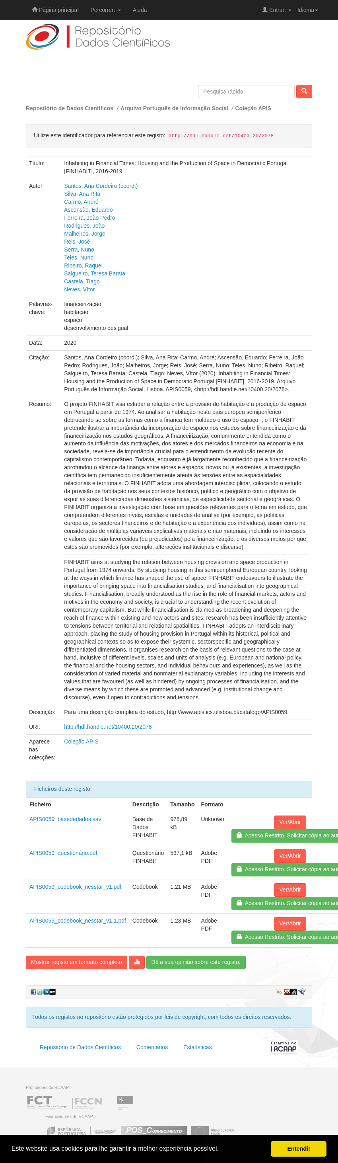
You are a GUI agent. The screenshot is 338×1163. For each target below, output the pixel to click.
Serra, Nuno (79, 249)
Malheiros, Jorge (84, 233)
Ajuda (140, 10)
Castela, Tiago (82, 281)
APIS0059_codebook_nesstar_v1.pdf (75, 887)
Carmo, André (81, 202)
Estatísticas (197, 1047)
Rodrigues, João (84, 225)
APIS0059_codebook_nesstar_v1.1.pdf (77, 920)
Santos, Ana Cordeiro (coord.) (101, 186)
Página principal (55, 10)
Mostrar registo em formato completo (76, 962)
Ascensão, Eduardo (88, 210)
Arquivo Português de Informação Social (174, 108)
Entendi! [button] (298, 1148)
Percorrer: (106, 10)
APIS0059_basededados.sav (65, 819)
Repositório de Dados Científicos (69, 108)
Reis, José (77, 241)
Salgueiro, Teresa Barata (94, 273)
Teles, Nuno (78, 257)
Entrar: (276, 10)
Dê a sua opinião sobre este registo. (196, 962)
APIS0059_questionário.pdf (63, 853)
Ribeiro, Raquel (83, 265)
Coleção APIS (253, 108)
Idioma (307, 10)
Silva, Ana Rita (82, 194)
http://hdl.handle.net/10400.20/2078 (108, 727)
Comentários (152, 1047)
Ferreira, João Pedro (89, 218)
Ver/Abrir (290, 822)
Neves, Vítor (79, 289)
